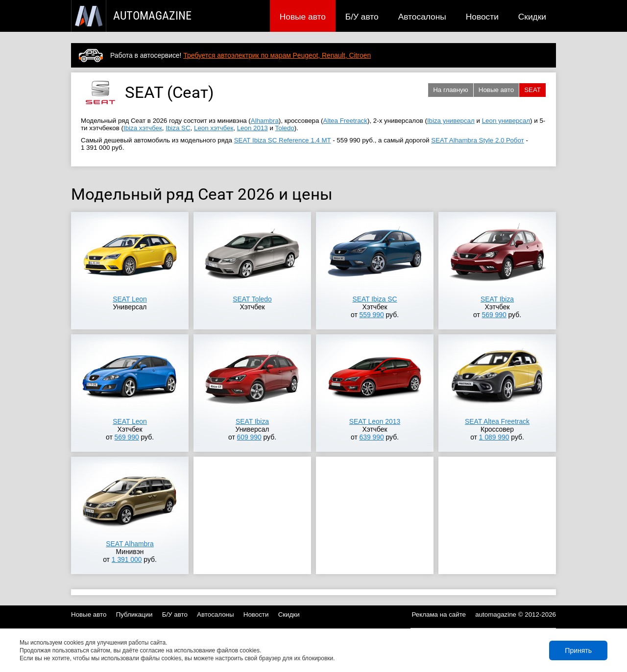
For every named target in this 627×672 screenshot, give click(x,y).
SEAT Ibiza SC (374, 299)
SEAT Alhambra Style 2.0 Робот (477, 140)
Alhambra (265, 120)
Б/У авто (362, 17)
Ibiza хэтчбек (142, 128)
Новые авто (303, 17)
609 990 (249, 437)
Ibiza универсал (451, 120)
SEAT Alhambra (129, 544)
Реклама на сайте (439, 614)
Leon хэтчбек (213, 128)
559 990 (372, 315)
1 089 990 (494, 437)
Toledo (284, 128)
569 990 (494, 315)
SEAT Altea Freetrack (497, 421)
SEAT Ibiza (497, 299)
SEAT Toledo (252, 299)
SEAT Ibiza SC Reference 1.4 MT (282, 140)
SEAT (532, 89)
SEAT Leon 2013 (374, 421)
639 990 (372, 437)
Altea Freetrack (345, 120)
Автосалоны (422, 17)
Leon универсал (506, 120)
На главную (450, 89)
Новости (482, 17)
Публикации (134, 614)
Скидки (532, 17)
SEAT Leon (130, 299)
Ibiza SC (178, 128)
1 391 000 (127, 559)
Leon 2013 (252, 128)
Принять (578, 650)
